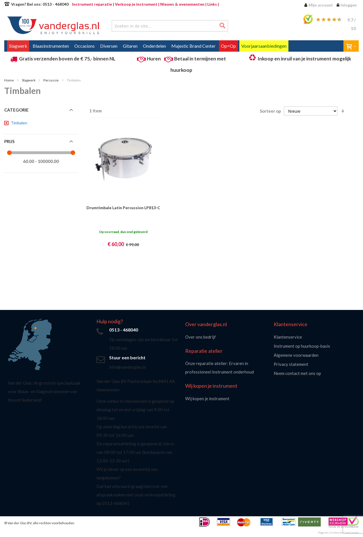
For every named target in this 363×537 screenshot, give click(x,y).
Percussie (51, 80)
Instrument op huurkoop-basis (302, 346)
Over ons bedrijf (200, 336)
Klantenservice (288, 336)
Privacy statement (291, 364)
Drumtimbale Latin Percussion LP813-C (123, 207)
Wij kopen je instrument (207, 398)
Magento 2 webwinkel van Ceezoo (338, 532)
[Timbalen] (18, 123)
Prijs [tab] (9, 141)
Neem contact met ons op (297, 373)
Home (9, 80)
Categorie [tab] (16, 109)
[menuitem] (18, 46)
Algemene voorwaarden (296, 355)
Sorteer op (270, 111)
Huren (154, 59)
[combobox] (170, 26)
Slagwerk (29, 80)
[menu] (181, 46)
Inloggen (349, 5)
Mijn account (321, 5)
